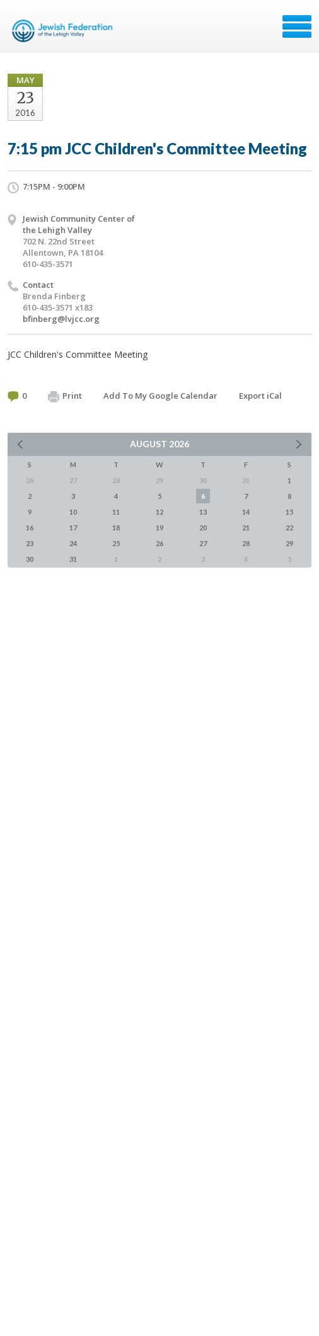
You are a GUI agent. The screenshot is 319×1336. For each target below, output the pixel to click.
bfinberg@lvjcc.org (61, 318)
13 (203, 512)
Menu (296, 26)
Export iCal (260, 395)
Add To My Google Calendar (160, 395)
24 (73, 543)
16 (29, 527)
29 (289, 543)
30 (29, 559)
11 (116, 512)
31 (73, 559)
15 (289, 512)
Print (65, 396)
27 (203, 543)
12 (159, 512)
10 (73, 512)
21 (246, 527)
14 (246, 512)
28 (246, 543)
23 (29, 543)
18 (116, 527)
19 (159, 527)
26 (159, 543)
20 (203, 527)
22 (289, 527)
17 (73, 527)
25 (116, 543)
